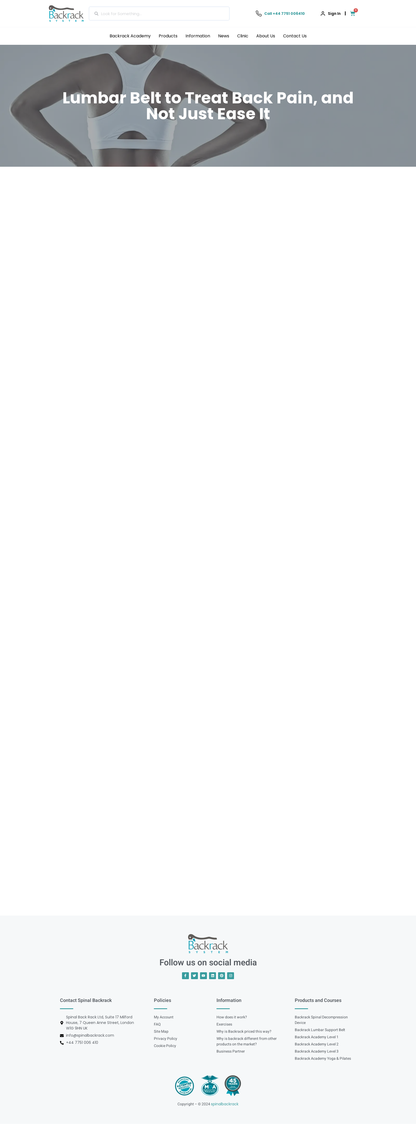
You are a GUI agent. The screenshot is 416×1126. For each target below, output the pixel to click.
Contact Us (295, 36)
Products (168, 36)
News (223, 36)
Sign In (334, 13)
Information (197, 36)
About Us (265, 36)
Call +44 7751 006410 (284, 13)
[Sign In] (322, 13)
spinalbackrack (225, 1106)
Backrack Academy (130, 36)
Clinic (242, 36)
